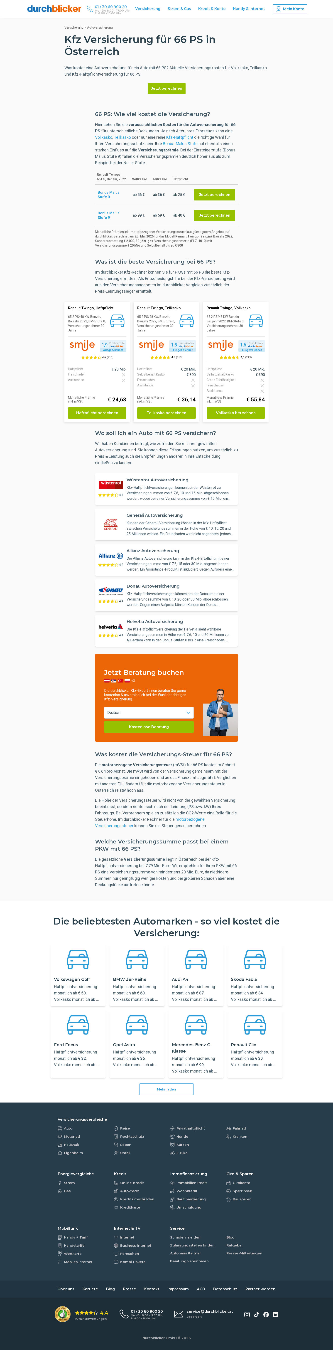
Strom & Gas (179, 9)
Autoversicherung (100, 27)
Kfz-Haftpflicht (179, 137)
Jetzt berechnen (166, 88)
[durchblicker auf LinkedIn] (275, 1314)
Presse (129, 1289)
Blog (110, 1289)
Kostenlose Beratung (149, 727)
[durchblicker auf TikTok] (256, 1314)
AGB (201, 1289)
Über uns (66, 1289)
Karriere (90, 1289)
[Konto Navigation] (290, 9)
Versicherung (147, 9)
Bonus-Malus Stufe (180, 143)
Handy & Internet (249, 9)
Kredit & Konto (212, 9)
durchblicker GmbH (159, 1338)
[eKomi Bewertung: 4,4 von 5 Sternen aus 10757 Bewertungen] (81, 1314)
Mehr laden (166, 1089)
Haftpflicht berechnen (97, 413)
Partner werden (260, 1289)
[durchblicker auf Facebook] (266, 1314)
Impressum (178, 1289)
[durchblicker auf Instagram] (247, 1314)
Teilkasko (122, 137)
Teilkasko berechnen (166, 413)
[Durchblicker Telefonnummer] (112, 7)
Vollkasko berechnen (236, 413)
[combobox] (149, 713)
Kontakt (151, 1289)
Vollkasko (103, 137)
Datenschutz (225, 1289)
